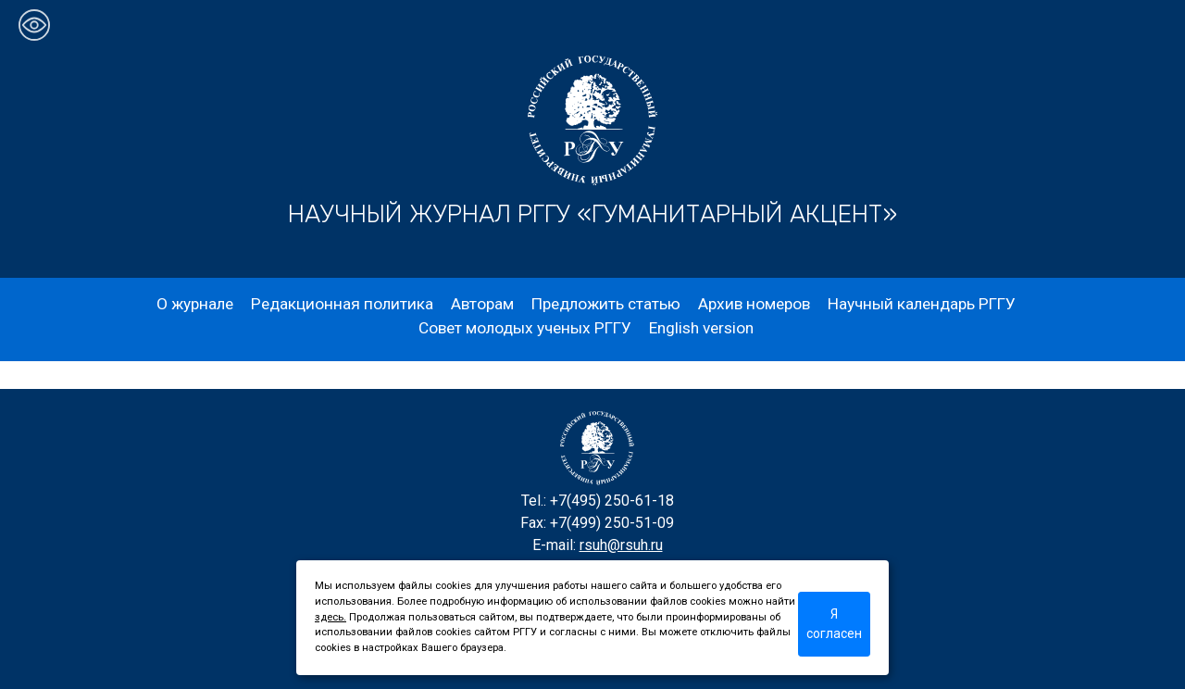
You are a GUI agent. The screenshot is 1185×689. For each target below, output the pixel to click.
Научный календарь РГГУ (922, 303)
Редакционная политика (342, 303)
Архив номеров (754, 303)
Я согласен (834, 624)
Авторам (482, 303)
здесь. (330, 617)
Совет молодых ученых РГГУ (524, 328)
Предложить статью (605, 303)
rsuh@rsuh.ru (621, 545)
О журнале (194, 303)
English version (701, 328)
